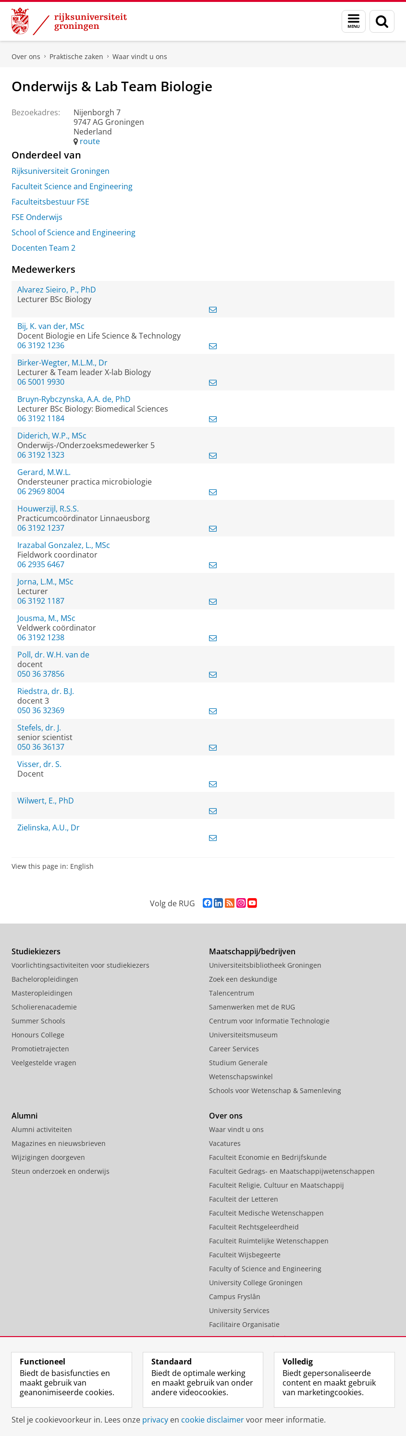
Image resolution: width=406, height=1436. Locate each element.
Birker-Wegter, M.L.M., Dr (62, 362)
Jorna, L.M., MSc (45, 581)
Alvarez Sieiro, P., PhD (56, 289)
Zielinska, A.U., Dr (48, 827)
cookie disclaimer (212, 1419)
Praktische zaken (76, 56)
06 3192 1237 (40, 528)
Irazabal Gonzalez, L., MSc (63, 545)
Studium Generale (238, 1062)
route (90, 141)
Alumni (24, 1115)
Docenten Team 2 (43, 248)
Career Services (234, 1048)
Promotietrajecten (40, 1048)
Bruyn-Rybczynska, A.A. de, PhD (74, 399)
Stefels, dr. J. (39, 727)
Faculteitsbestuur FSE (50, 201)
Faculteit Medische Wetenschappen (266, 1212)
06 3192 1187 (40, 601)
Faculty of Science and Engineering (265, 1268)
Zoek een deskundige (243, 979)
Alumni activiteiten (42, 1129)
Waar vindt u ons (139, 56)
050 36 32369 (40, 710)
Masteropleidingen (42, 993)
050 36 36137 (40, 747)
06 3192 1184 (40, 418)
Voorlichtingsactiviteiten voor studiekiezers (80, 965)
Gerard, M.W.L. (44, 472)
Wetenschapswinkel (241, 1076)
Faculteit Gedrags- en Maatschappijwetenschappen (292, 1171)
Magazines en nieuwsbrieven (59, 1143)
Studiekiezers (36, 951)
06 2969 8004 (40, 491)
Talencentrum (231, 993)
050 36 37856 (40, 674)
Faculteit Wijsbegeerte (245, 1254)
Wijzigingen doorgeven (48, 1157)
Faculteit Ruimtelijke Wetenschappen (269, 1240)
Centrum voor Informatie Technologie (269, 1020)
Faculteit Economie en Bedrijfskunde (268, 1157)
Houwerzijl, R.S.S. (48, 508)
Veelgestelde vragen (44, 1062)
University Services (239, 1310)
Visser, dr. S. (39, 764)
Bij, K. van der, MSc (51, 326)
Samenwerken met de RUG (252, 1006)
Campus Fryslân (234, 1296)
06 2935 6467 (40, 564)
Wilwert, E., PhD (45, 800)
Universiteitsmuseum (243, 1034)
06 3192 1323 (40, 455)
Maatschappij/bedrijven (252, 951)
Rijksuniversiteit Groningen (61, 171)
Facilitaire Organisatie (244, 1324)
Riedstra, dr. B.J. (45, 691)
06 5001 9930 (40, 382)
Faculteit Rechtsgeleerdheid (254, 1226)
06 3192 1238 (40, 637)
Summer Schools (38, 1020)
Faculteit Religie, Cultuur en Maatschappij (276, 1185)
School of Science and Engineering (73, 232)
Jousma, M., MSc (46, 618)
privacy (155, 1419)
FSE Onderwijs (37, 217)
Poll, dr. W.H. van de (53, 654)
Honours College (38, 1034)
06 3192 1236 (40, 345)
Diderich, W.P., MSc (51, 435)
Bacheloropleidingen (45, 979)
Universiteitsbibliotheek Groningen (265, 965)
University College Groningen (256, 1282)
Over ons (26, 56)
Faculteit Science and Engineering (72, 186)
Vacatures (225, 1143)
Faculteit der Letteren (243, 1199)
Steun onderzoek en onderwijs (61, 1171)
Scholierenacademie (44, 1006)
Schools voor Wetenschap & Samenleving (275, 1090)
